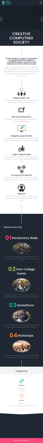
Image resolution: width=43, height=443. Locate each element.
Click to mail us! (21, 388)
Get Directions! (21, 403)
